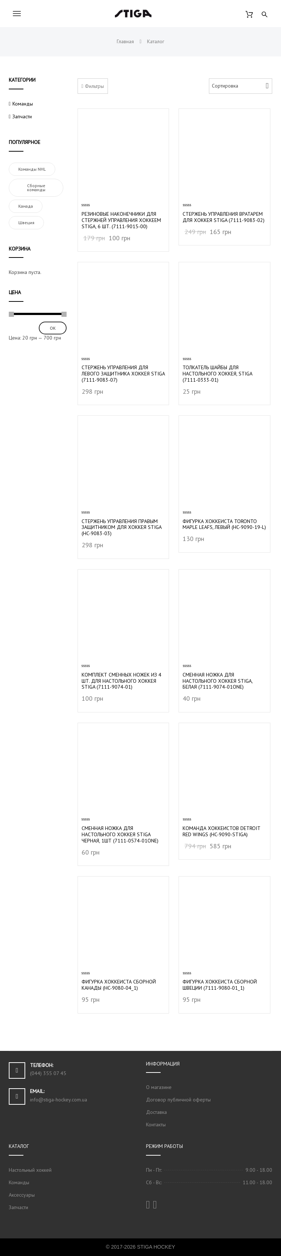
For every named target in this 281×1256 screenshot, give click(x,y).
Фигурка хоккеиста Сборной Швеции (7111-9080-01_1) (220, 984)
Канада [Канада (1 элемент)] (25, 206)
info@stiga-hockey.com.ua (58, 1099)
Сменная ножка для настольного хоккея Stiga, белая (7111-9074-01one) (217, 680)
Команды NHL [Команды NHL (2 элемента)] (32, 169)
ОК (53, 328)
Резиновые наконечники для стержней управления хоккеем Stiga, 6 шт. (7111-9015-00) (121, 220)
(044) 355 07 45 (48, 1073)
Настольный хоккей (30, 1170)
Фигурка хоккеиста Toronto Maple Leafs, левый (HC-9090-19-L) (224, 524)
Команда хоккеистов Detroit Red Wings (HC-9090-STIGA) (221, 831)
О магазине (159, 1087)
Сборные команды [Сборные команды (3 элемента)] (36, 188)
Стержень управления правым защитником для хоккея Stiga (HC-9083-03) (121, 527)
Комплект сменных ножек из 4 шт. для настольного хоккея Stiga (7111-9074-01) (121, 680)
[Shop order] (240, 86)
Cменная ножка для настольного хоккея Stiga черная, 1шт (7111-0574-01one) (120, 834)
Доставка (156, 1112)
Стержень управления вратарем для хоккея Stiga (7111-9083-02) (224, 217)
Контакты (156, 1124)
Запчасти (22, 116)
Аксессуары (22, 1195)
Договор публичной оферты (178, 1099)
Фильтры (93, 86)
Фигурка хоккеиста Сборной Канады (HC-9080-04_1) (119, 984)
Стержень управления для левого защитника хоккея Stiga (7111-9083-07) (123, 373)
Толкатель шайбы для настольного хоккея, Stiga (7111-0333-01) (217, 373)
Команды (22, 103)
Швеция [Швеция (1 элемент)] (26, 222)
